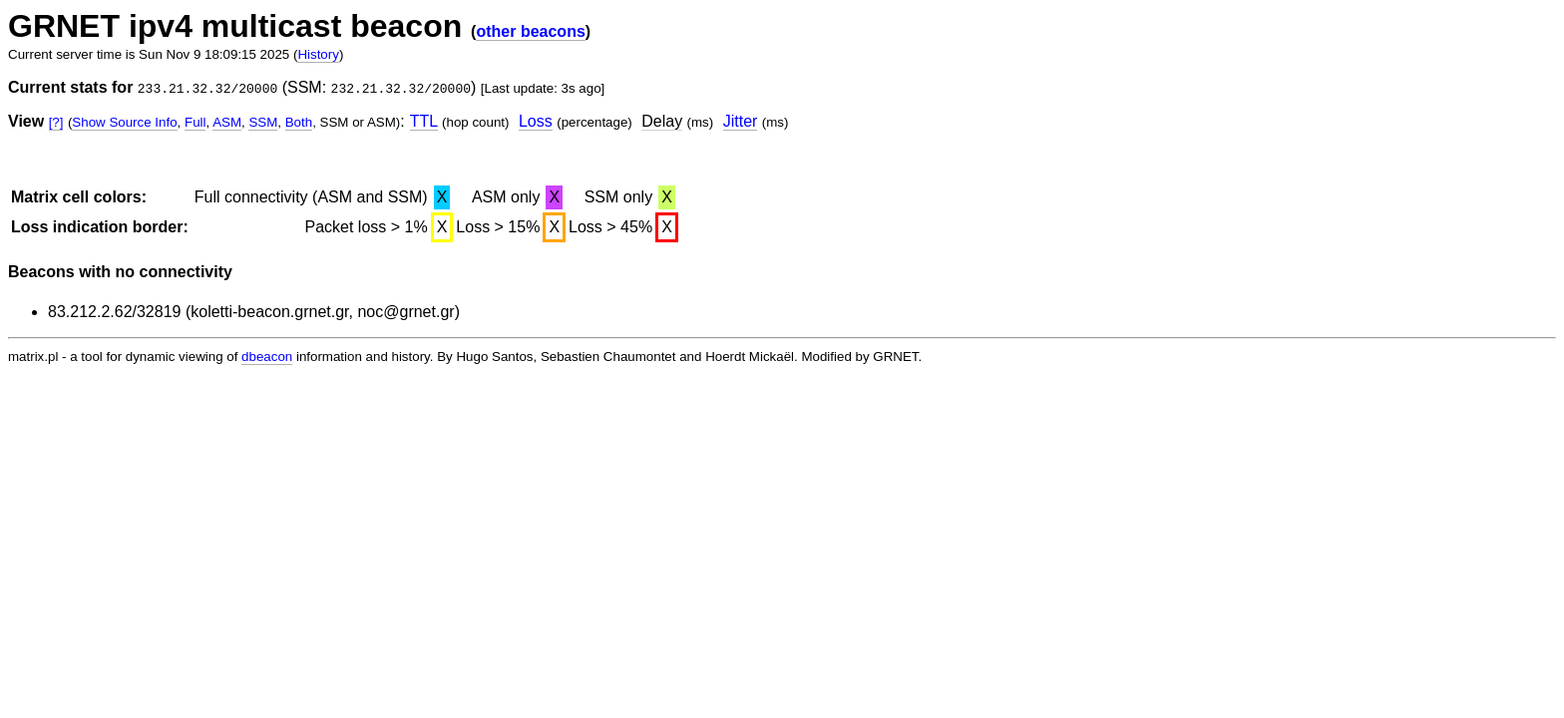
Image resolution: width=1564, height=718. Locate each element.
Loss (536, 121)
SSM (262, 122)
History (317, 54)
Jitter (740, 121)
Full (195, 122)
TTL (424, 121)
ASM (226, 122)
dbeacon (266, 356)
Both (298, 122)
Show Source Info (124, 122)
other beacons (530, 31)
